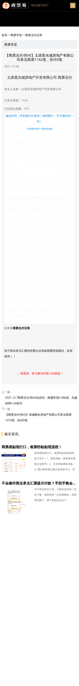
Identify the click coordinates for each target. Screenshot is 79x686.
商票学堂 (16, 35)
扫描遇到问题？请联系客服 (39, 128)
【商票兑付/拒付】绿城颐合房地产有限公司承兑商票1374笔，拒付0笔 (38, 417)
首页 (4, 35)
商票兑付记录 (33, 35)
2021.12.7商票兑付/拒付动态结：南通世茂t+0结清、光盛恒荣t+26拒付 (41, 400)
